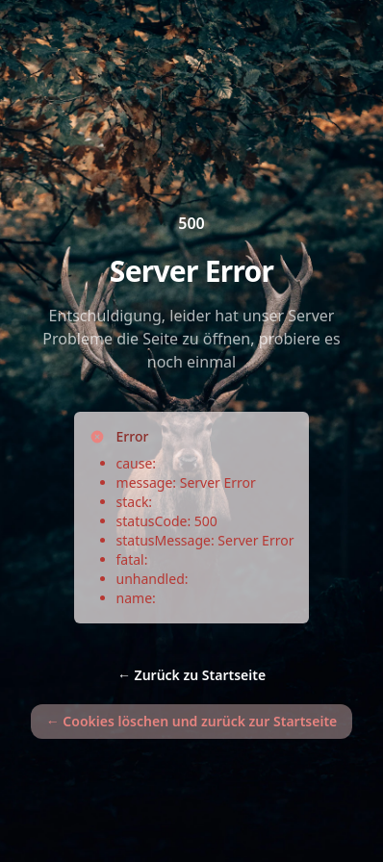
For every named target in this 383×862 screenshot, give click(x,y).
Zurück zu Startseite (191, 675)
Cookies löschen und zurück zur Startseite (192, 721)
